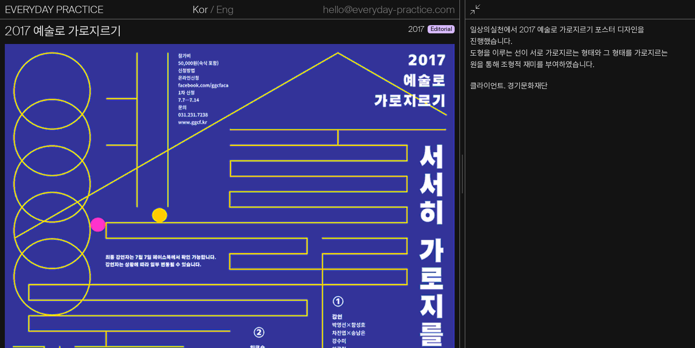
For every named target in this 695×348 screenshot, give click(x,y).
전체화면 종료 (476, 10)
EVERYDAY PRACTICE (54, 9)
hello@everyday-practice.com (389, 9)
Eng (225, 9)
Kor (200, 9)
